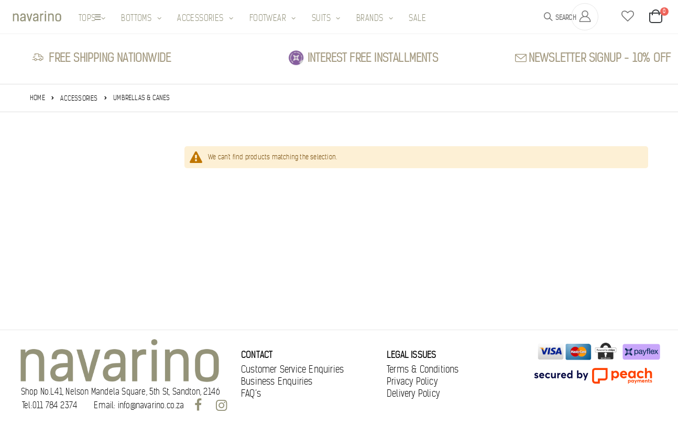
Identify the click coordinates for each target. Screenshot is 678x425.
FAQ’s (251, 393)
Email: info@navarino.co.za (139, 405)
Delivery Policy (413, 393)
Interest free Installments (373, 58)
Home (37, 97)
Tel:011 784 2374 (50, 405)
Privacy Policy (412, 381)
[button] (628, 17)
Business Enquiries (277, 381)
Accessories (78, 98)
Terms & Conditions (423, 369)
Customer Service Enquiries (292, 369)
